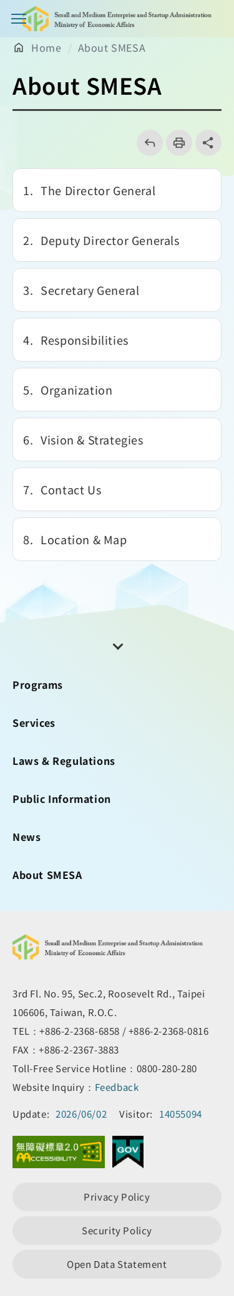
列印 (175, 143)
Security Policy (117, 1230)
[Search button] (215, 18)
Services (34, 722)
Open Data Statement (117, 1263)
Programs (37, 684)
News (26, 836)
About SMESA (112, 47)
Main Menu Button (18, 19)
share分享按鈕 (208, 143)
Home (46, 47)
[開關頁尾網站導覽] (117, 645)
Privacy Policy (117, 1196)
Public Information (61, 798)
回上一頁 (146, 143)
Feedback (117, 1086)
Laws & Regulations (63, 760)
